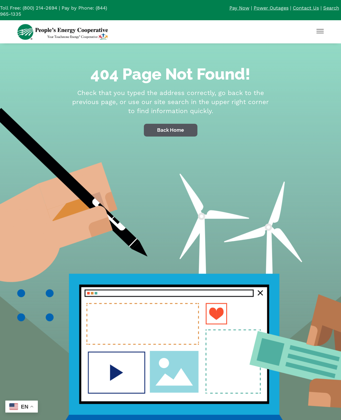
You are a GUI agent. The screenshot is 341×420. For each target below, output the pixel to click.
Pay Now (239, 8)
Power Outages (271, 8)
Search (331, 8)
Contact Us (306, 8)
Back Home (170, 130)
